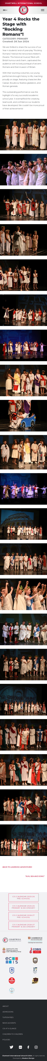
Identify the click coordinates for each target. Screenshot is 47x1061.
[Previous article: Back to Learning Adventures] (17, 867)
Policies (6, 1040)
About (6, 1006)
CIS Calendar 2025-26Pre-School (23, 897)
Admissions (8, 1012)
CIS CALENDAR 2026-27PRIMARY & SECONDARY (23, 926)
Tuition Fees (8, 1017)
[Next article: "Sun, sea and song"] (34, 876)
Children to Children (13, 1034)
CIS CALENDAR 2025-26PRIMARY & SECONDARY (23, 907)
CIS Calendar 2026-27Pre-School (23, 916)
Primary (22, 38)
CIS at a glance (9, 1028)
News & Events (9, 1023)
